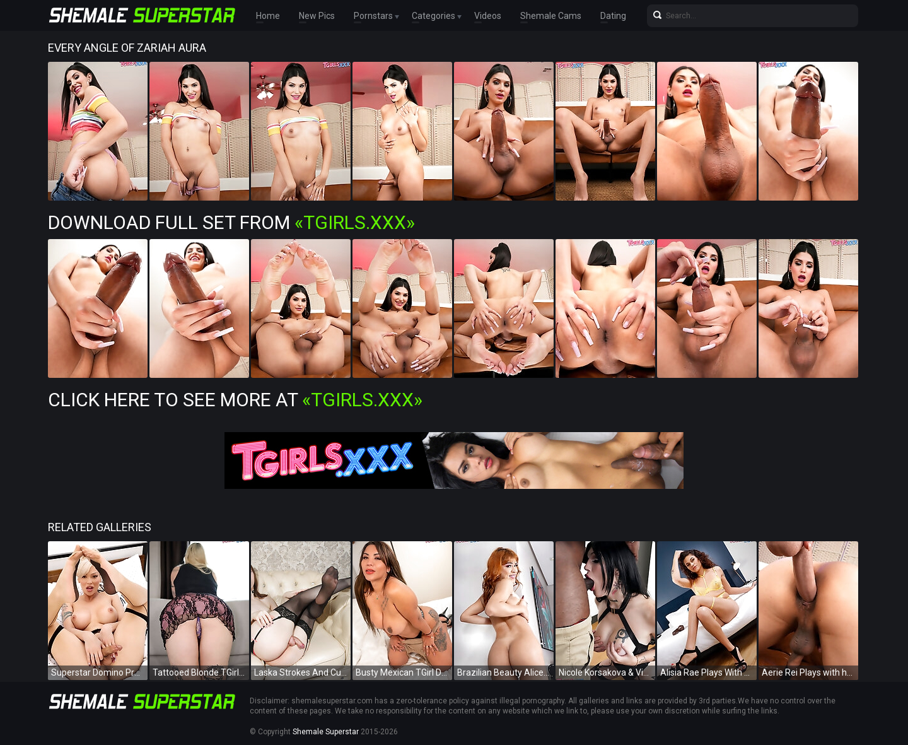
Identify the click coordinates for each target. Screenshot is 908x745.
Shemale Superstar (326, 731)
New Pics (317, 16)
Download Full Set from (231, 222)
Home (268, 16)
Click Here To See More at (235, 400)
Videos (487, 16)
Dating (613, 16)
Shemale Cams (550, 16)
